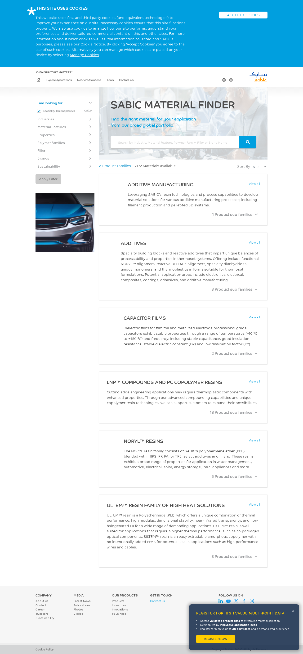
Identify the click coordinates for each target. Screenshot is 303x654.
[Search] (247, 142)
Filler (41, 150)
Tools (110, 80)
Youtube (228, 601)
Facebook (244, 601)
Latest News (82, 601)
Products (118, 601)
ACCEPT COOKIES (243, 14)
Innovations (120, 609)
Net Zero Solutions (89, 80)
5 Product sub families (232, 476)
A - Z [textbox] (256, 167)
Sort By (243, 166)
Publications (82, 605)
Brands (43, 158)
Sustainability (48, 166)
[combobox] (259, 167)
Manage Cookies (84, 55)
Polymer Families (51, 142)
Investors (42, 613)
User (230, 80)
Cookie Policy (44, 649)
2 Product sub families (232, 353)
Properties (46, 135)
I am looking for (49, 103)
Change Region (223, 80)
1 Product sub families (232, 214)
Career (40, 609)
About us (42, 601)
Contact (41, 605)
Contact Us (126, 80)
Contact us (157, 601)
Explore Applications (59, 80)
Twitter (236, 601)
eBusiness (119, 613)
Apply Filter (48, 179)
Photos (79, 609)
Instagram (252, 601)
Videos (78, 613)
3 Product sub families (232, 289)
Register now (215, 639)
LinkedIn (220, 601)
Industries (45, 119)
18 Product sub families (231, 412)
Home (38, 80)
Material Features (51, 127)
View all (254, 184)
